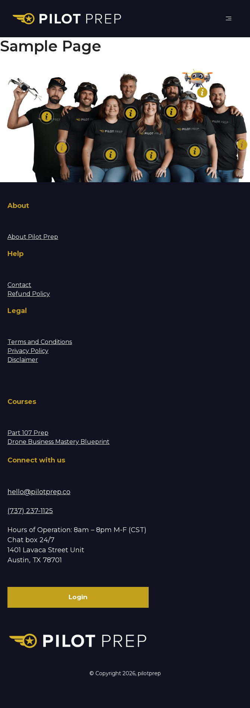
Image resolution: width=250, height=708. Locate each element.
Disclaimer (22, 359)
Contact (19, 284)
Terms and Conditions (39, 341)
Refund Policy (28, 293)
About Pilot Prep (32, 236)
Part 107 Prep (27, 432)
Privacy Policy (27, 350)
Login (78, 597)
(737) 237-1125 (30, 511)
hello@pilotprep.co (38, 492)
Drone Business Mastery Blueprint (58, 441)
